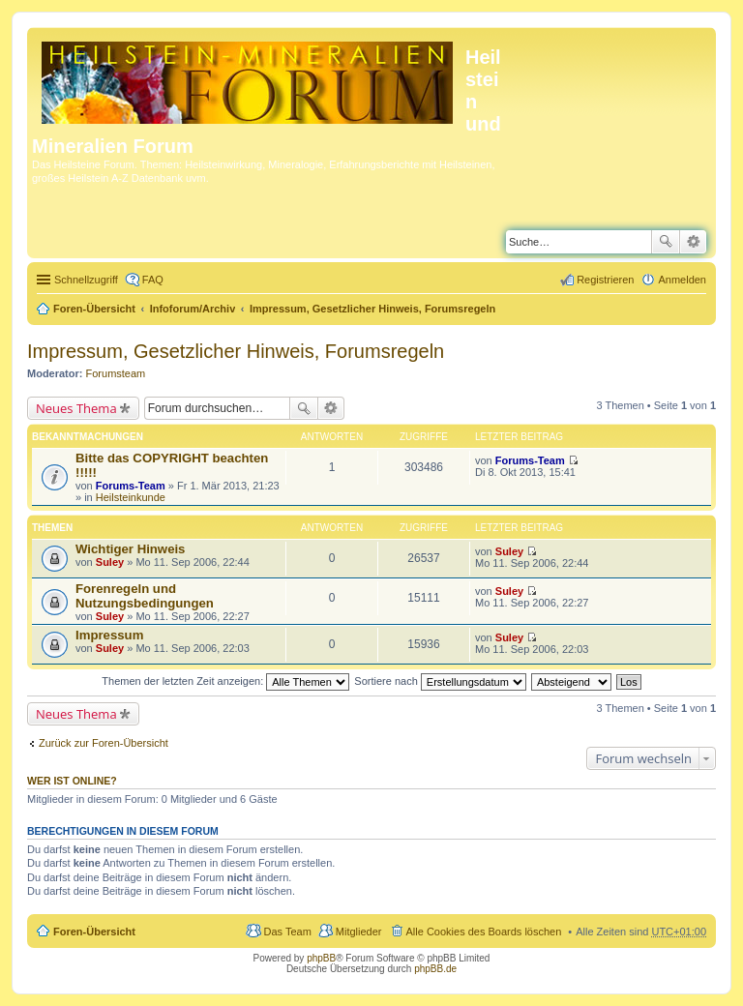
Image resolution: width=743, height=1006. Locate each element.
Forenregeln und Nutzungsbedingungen (144, 595)
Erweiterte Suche (693, 241)
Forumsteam (116, 373)
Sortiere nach (439, 681)
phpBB (321, 958)
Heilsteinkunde (130, 497)
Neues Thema (76, 408)
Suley (110, 562)
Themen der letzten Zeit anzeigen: (225, 681)
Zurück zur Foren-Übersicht (103, 743)
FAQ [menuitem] (152, 279)
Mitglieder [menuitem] (359, 931)
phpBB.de (435, 968)
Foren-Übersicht (94, 308)
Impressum (109, 635)
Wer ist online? (72, 780)
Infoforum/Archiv (193, 308)
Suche (665, 241)
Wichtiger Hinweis (130, 549)
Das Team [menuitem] (287, 931)
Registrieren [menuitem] (605, 279)
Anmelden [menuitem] (682, 279)
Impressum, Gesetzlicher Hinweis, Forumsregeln (372, 308)
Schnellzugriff (86, 279)
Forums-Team (130, 485)
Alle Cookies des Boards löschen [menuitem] (484, 931)
